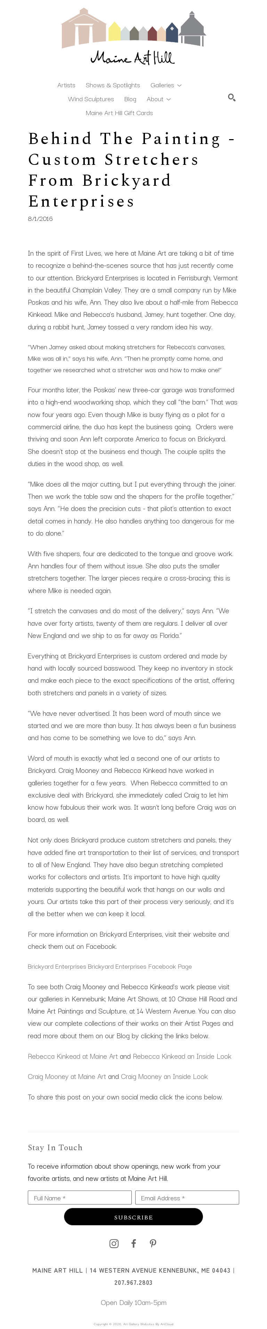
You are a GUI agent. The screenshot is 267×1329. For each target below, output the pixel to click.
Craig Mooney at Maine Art (67, 1075)
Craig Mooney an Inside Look (164, 1075)
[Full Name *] (80, 1197)
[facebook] (133, 1243)
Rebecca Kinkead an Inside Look (182, 1055)
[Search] (232, 97)
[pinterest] (152, 1243)
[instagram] (114, 1243)
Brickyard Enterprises (57, 966)
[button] (166, 84)
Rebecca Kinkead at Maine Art (73, 1055)
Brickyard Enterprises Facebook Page (140, 966)
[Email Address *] (187, 1197)
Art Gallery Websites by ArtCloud (148, 1323)
